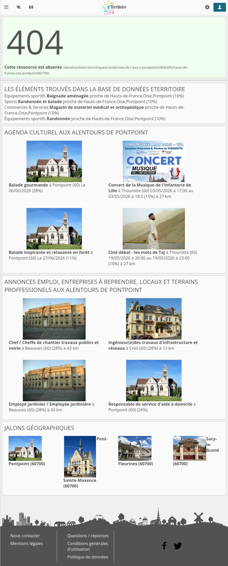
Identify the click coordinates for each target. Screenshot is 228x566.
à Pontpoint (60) (44, 185)
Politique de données (87, 557)
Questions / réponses (88, 536)
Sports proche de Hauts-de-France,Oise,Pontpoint (75, 101)
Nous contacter (25, 536)
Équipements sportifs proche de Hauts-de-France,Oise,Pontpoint (88, 96)
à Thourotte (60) (152, 252)
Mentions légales (26, 543)
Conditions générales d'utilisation (87, 546)
